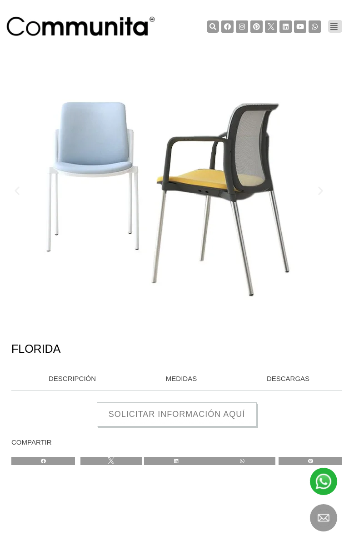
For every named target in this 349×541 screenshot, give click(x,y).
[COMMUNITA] (81, 26)
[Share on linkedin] (176, 461)
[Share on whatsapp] (242, 461)
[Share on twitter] (111, 461)
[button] (17, 190)
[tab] (70, 379)
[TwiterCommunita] (271, 26)
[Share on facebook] (43, 461)
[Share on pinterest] (310, 461)
